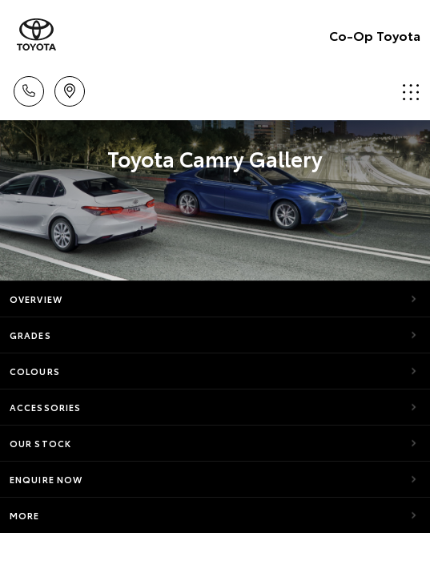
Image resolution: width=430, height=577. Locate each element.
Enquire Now (46, 479)
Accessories (45, 407)
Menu (410, 92)
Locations (69, 88)
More (24, 515)
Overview (36, 299)
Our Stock (40, 443)
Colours (35, 371)
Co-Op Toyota (374, 34)
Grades (30, 335)
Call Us (29, 88)
